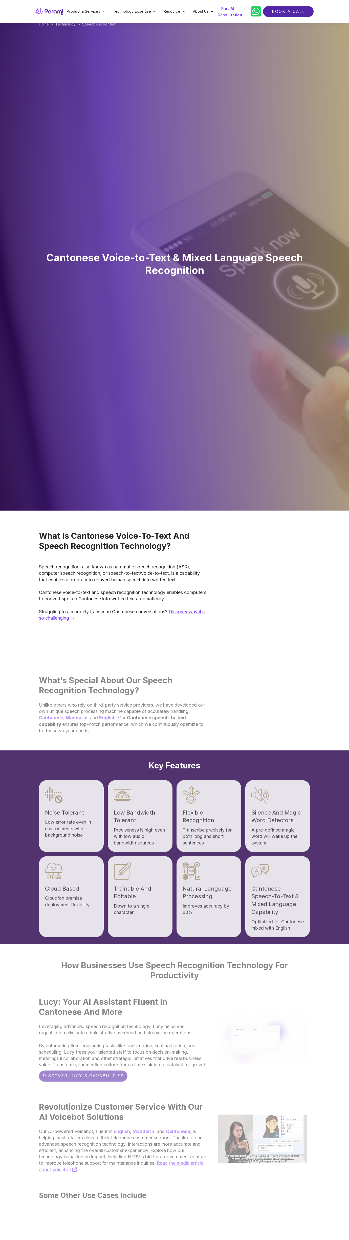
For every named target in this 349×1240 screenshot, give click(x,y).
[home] (49, 11)
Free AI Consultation (229, 11)
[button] (86, 11)
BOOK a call (288, 11)
